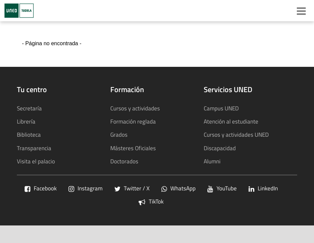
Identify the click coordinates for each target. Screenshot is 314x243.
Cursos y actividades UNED (236, 134)
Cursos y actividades (135, 108)
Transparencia (34, 148)
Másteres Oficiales (133, 148)
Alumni (212, 161)
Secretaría (29, 108)
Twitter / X (131, 188)
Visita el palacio (36, 161)
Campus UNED (221, 108)
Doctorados (124, 161)
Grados (118, 134)
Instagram (85, 188)
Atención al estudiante (231, 121)
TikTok (151, 201)
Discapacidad (220, 148)
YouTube (222, 188)
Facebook (41, 188)
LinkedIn (263, 188)
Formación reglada (133, 121)
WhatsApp (178, 188)
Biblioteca (29, 134)
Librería (26, 121)
